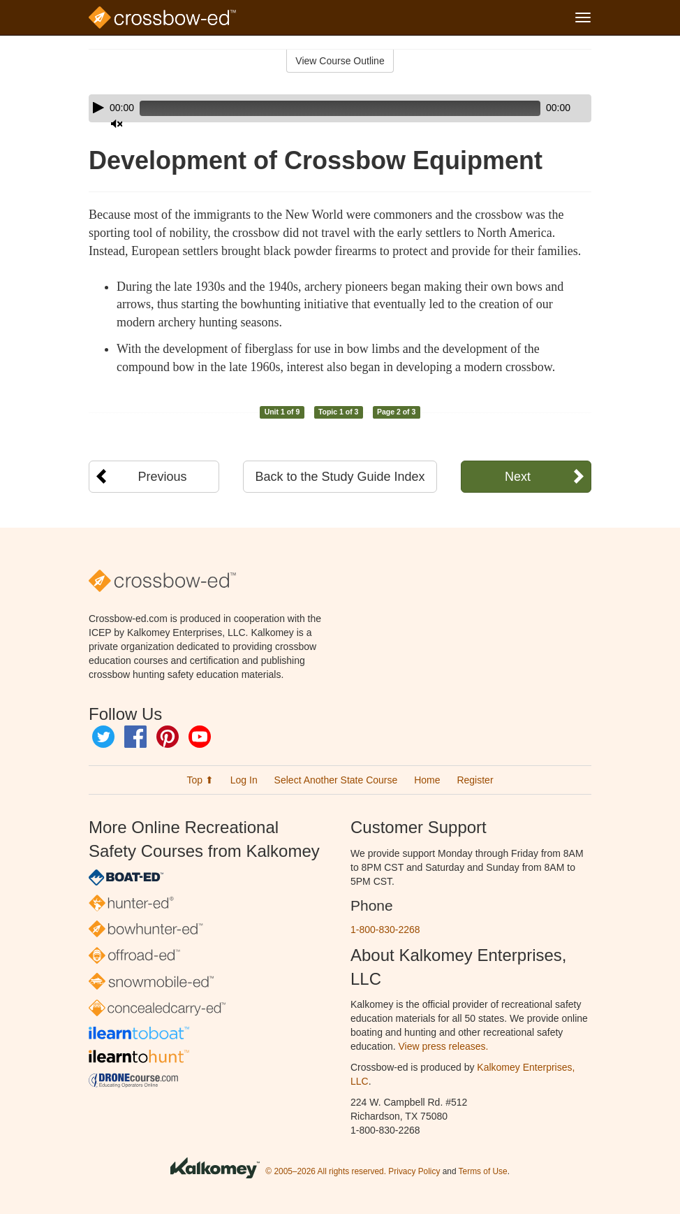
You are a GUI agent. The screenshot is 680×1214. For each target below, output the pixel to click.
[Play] (98, 107)
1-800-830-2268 (385, 929)
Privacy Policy (414, 1171)
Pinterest (167, 736)
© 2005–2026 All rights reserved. (325, 1171)
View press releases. (444, 1046)
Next (518, 477)
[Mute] (541, 108)
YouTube (200, 736)
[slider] (320, 108)
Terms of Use (483, 1171)
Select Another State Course (336, 780)
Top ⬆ (199, 780)
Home (427, 780)
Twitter (103, 736)
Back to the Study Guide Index (339, 477)
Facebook (135, 736)
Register (475, 780)
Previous (162, 477)
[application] (340, 108)
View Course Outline (339, 60)
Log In (244, 780)
